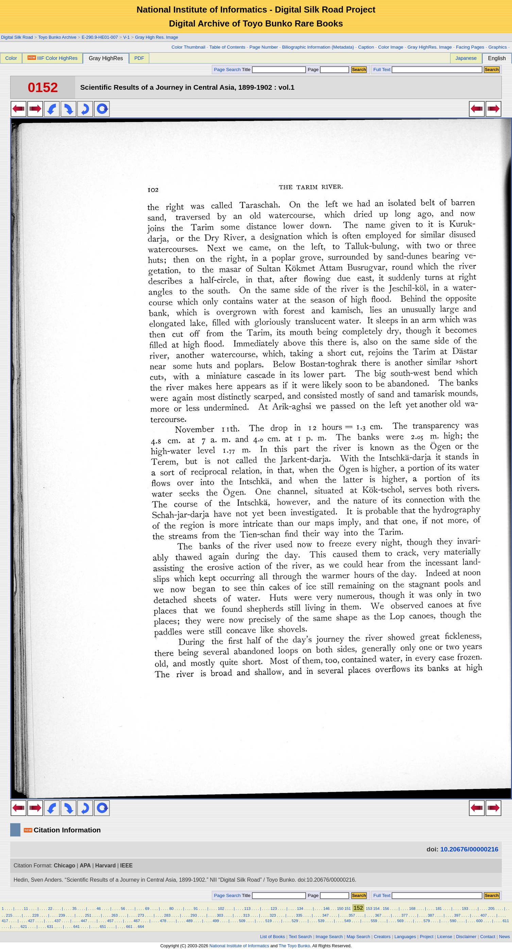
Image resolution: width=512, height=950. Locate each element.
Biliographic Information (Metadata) (318, 47)
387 (431, 915)
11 (26, 908)
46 (99, 908)
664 (141, 927)
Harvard (105, 865)
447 (84, 921)
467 (137, 921)
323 (273, 915)
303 (220, 915)
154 (376, 908)
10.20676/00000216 (469, 849)
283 (167, 915)
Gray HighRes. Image (429, 47)
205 (491, 908)
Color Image (390, 47)
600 (479, 921)
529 (295, 921)
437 (57, 921)
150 (340, 908)
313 (246, 915)
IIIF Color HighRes (53, 58)
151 (347, 908)
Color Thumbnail (188, 47)
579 (427, 921)
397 (457, 915)
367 (378, 915)
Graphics (497, 47)
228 (35, 915)
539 (321, 921)
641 (76, 927)
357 (352, 915)
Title (274, 69)
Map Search (358, 936)
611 (505, 921)
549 (347, 921)
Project (426, 936)
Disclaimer (466, 936)
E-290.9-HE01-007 (100, 37)
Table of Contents (227, 47)
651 (103, 927)
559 (374, 921)
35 (74, 908)
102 (221, 908)
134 (300, 908)
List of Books (272, 936)
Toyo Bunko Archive (57, 37)
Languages (405, 936)
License (444, 936)
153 (369, 908)
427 (31, 921)
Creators (382, 936)
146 (326, 908)
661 (129, 927)
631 (50, 927)
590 (453, 921)
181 (439, 908)
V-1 (126, 37)
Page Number (264, 47)
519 (268, 921)
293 (193, 915)
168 (412, 908)
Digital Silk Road (17, 37)
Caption (366, 47)
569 (400, 921)
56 (123, 908)
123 (274, 908)
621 (24, 927)
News (504, 936)
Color (11, 58)
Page (328, 69)
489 (189, 921)
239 (62, 915)
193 (465, 908)
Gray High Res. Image (156, 37)
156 (386, 908)
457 (110, 921)
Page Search (227, 69)
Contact (487, 936)
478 (163, 921)
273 (141, 915)
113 (247, 908)
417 (5, 921)
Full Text (381, 69)
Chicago (64, 865)
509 (242, 921)
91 (195, 908)
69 (147, 908)
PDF (139, 58)
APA (85, 865)
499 (215, 921)
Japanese (466, 58)
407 (483, 915)
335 (299, 915)
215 (9, 915)
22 (50, 908)
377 (405, 915)
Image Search (329, 936)
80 (171, 908)
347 (325, 915)
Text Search (300, 936)
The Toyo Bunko (294, 945)
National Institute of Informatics (239, 945)
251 (88, 915)
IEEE (126, 865)
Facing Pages (470, 47)
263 (115, 915)
